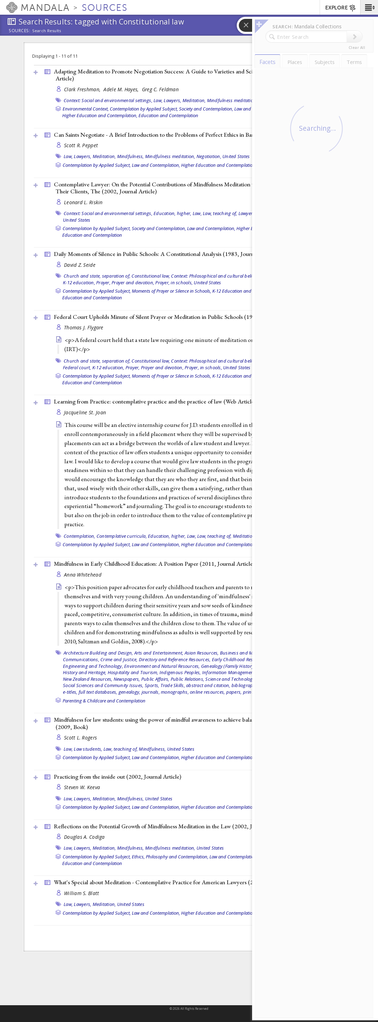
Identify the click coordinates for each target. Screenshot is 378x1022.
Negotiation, (209, 156)
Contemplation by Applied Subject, (144, 109)
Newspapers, (127, 679)
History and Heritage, (84, 672)
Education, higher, (173, 213)
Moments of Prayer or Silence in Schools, (171, 291)
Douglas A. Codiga (84, 837)
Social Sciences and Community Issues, (103, 685)
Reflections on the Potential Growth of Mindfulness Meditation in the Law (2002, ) (170, 826)
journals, (151, 692)
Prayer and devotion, (133, 282)
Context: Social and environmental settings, (108, 100)
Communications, (81, 659)
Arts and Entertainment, (159, 653)
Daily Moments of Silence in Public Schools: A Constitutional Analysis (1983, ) (166, 254)
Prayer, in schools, (174, 282)
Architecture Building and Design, (98, 653)
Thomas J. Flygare (84, 327)
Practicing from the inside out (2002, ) (117, 776)
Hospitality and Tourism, (133, 672)
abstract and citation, (208, 685)
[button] (369, 7)
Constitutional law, (150, 276)
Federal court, (77, 367)
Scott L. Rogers (80, 737)
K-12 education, (79, 282)
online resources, (207, 692)
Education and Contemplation (168, 115)
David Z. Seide (79, 265)
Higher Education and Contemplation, (99, 115)
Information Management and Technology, (246, 672)
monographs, (175, 692)
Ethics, (138, 856)
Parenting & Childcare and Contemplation (104, 701)
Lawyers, (172, 100)
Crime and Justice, (119, 659)
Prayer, (103, 282)
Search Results (46, 30)
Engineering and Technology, (93, 666)
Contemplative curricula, (122, 536)
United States (236, 156)
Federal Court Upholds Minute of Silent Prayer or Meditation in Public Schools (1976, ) (176, 317)
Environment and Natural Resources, (162, 666)
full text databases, (98, 692)
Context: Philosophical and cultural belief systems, (222, 276)
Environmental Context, (86, 109)
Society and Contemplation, (206, 109)
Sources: (19, 31)
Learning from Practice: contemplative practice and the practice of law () (155, 401)
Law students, (88, 749)
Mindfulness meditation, (232, 100)
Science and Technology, (230, 679)
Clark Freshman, (83, 89)
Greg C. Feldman (160, 89)
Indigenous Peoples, (180, 672)
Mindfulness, (130, 156)
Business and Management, (248, 653)
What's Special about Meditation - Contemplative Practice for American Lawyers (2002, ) (178, 882)
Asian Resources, (202, 653)
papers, (234, 692)
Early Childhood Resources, (240, 659)
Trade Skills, (173, 685)
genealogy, (130, 692)
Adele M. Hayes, (122, 89)
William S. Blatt (81, 893)
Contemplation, (79, 536)
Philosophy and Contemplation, (177, 856)
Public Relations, (187, 679)
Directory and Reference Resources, (175, 659)
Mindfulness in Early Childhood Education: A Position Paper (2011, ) (154, 563)
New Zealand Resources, (88, 679)
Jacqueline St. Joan (85, 412)
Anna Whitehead (82, 574)
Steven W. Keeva (82, 787)
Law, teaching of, (220, 213)
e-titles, (70, 692)
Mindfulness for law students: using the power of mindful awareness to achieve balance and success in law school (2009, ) (188, 723)
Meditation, (194, 100)
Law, (158, 100)
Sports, (152, 685)
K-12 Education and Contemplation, (247, 291)
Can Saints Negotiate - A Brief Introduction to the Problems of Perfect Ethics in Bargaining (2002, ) (191, 134)
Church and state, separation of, (97, 276)
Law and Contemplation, (156, 165)
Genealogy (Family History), (229, 666)
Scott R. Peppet (81, 145)
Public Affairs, (155, 679)
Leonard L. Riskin (83, 202)
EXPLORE (340, 8)
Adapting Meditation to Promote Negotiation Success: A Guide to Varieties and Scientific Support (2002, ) (189, 75)
